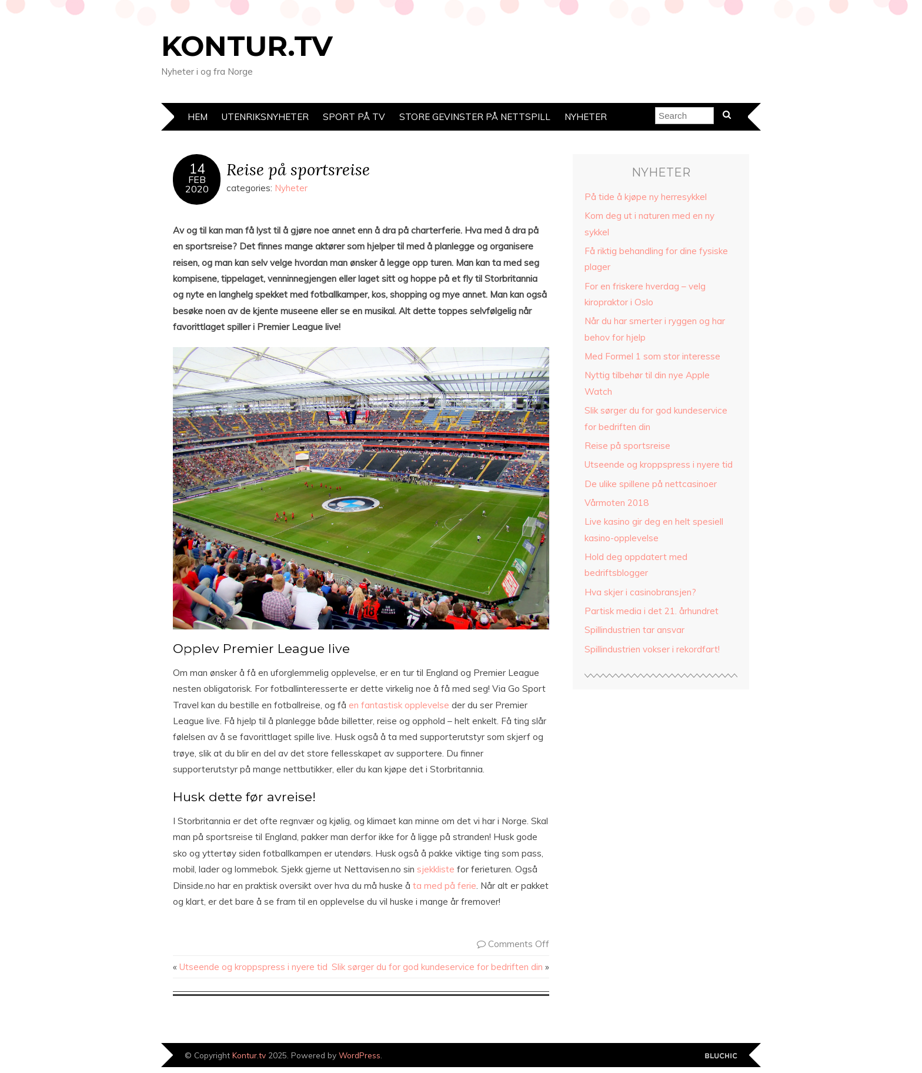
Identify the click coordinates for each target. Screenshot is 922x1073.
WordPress (359, 1055)
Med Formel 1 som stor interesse (652, 356)
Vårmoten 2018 (616, 502)
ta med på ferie (444, 885)
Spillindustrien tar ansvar (634, 629)
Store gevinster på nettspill (474, 116)
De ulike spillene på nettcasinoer (650, 483)
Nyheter (585, 116)
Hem (198, 116)
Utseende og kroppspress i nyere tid (253, 966)
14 (197, 169)
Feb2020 (197, 184)
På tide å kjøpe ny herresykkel (645, 196)
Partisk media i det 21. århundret (651, 611)
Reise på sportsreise (298, 169)
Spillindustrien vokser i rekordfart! (652, 649)
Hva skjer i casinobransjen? (640, 592)
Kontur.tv (247, 46)
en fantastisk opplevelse (399, 705)
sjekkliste (436, 869)
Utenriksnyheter (265, 116)
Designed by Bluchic (721, 1056)
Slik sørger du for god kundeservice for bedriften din (437, 966)
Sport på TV (354, 116)
